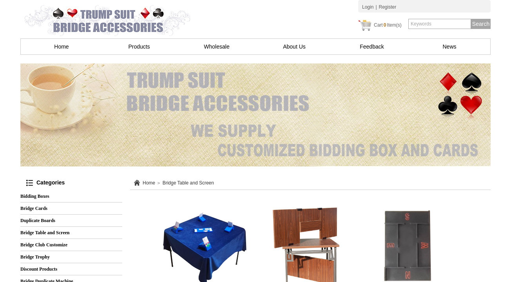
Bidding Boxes (34, 196)
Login (367, 7)
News (449, 46)
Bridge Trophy (35, 257)
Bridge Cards (33, 208)
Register (388, 7)
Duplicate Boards (37, 220)
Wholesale (216, 46)
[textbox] (439, 24)
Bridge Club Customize (43, 245)
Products (139, 46)
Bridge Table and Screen (188, 183)
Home (61, 46)
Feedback (372, 46)
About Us (294, 46)
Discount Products (38, 269)
